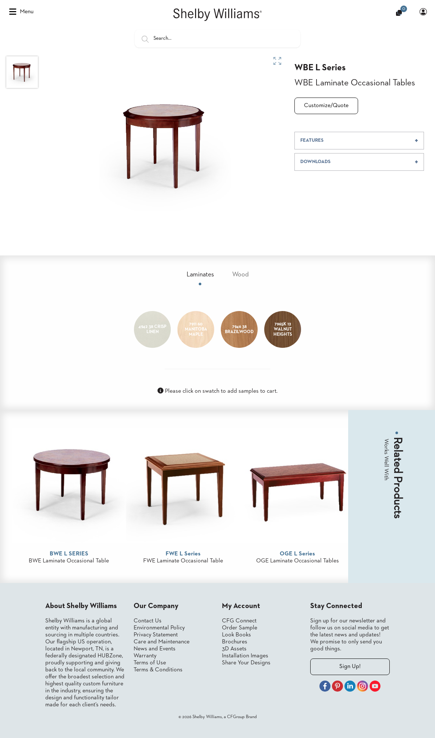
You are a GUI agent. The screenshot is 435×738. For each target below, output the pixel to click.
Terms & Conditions (158, 670)
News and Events (155, 649)
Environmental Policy (159, 628)
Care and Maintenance (162, 642)
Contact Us (148, 621)
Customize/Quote (326, 106)
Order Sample (239, 628)
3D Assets (234, 649)
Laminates (200, 274)
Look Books (236, 635)
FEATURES (311, 140)
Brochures (234, 642)
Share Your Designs (246, 663)
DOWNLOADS (315, 161)
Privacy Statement (156, 635)
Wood (240, 274)
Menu (21, 12)
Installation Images (245, 656)
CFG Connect (239, 621)
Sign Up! (350, 667)
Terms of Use (150, 663)
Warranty (145, 656)
